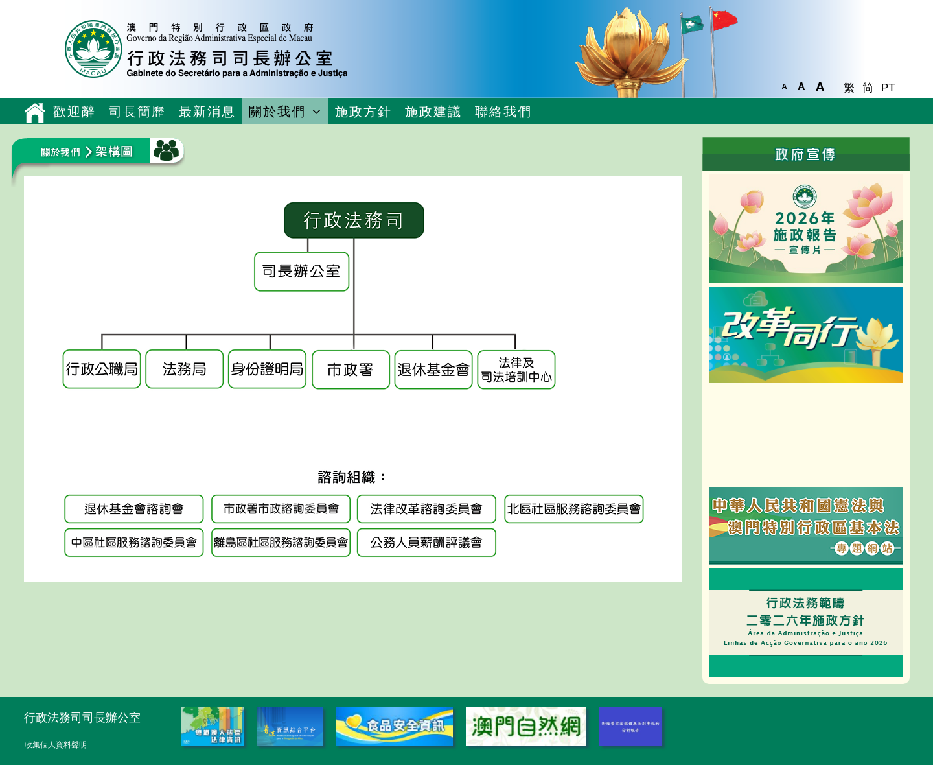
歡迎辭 (74, 111)
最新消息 (207, 111)
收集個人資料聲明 (56, 744)
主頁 (35, 113)
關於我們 (277, 111)
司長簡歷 (137, 111)
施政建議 (433, 111)
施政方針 (363, 111)
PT (888, 88)
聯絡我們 (503, 111)
